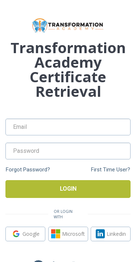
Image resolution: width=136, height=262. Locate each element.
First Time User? (110, 170)
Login (68, 188)
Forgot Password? (28, 170)
